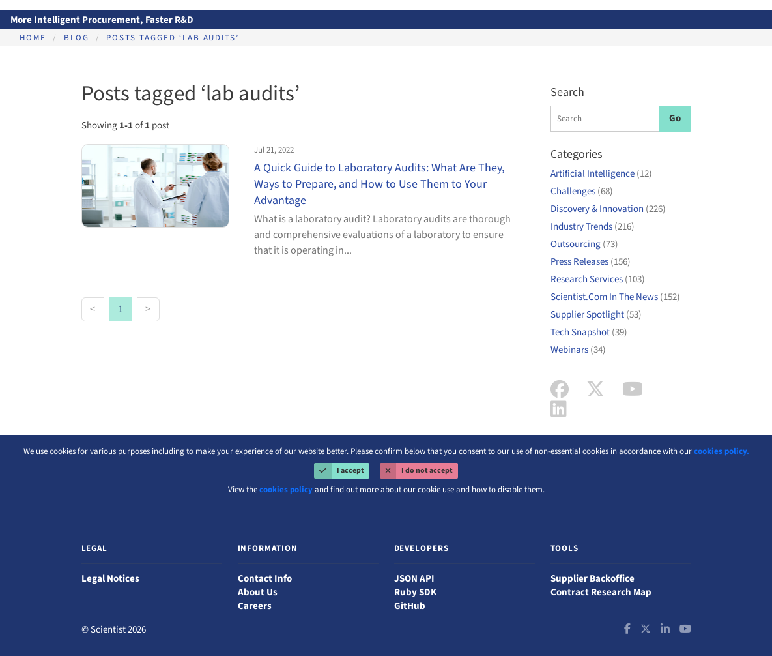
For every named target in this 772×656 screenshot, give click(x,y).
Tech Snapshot (588, 332)
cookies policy (286, 490)
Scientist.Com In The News (615, 297)
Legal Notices (110, 579)
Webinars (578, 350)
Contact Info (265, 579)
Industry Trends (592, 226)
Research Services (597, 279)
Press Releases (590, 262)
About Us (258, 592)
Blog (76, 38)
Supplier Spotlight (596, 314)
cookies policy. (721, 451)
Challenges (581, 191)
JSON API (414, 579)
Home (33, 38)
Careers (255, 606)
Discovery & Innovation (608, 209)
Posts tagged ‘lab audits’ (172, 38)
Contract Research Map (600, 592)
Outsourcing (584, 244)
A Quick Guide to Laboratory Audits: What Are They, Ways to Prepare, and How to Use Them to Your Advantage (379, 184)
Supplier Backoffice (592, 579)
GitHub (409, 606)
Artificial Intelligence (601, 174)
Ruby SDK (415, 592)
